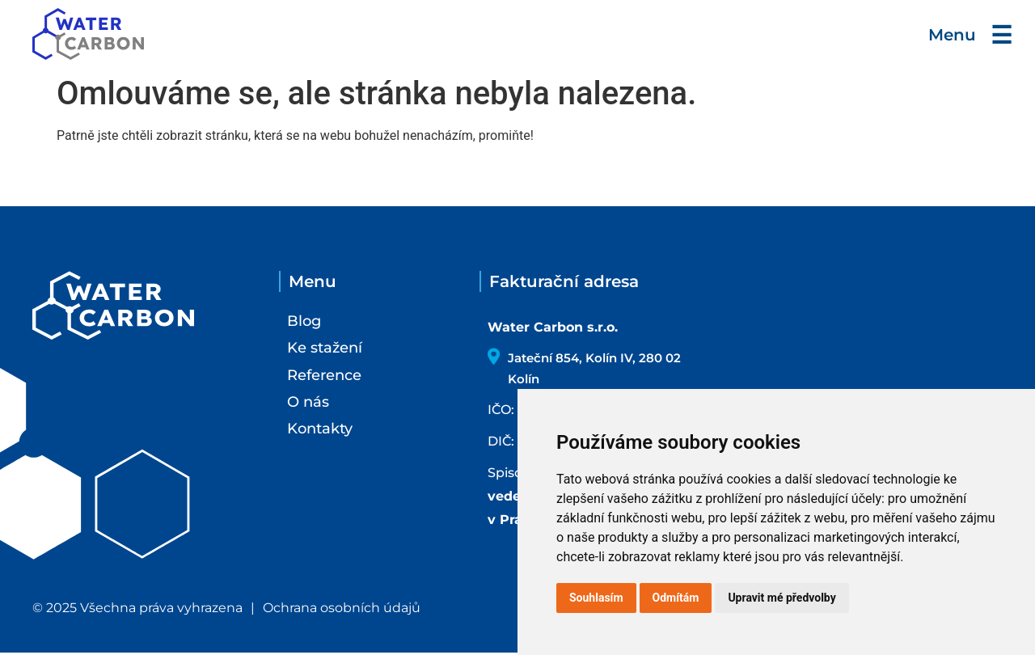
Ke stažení (324, 348)
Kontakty (320, 428)
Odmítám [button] (676, 597)
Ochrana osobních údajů (341, 610)
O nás (308, 402)
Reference (324, 375)
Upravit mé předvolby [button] (781, 597)
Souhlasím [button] (596, 597)
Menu (967, 35)
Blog (304, 321)
